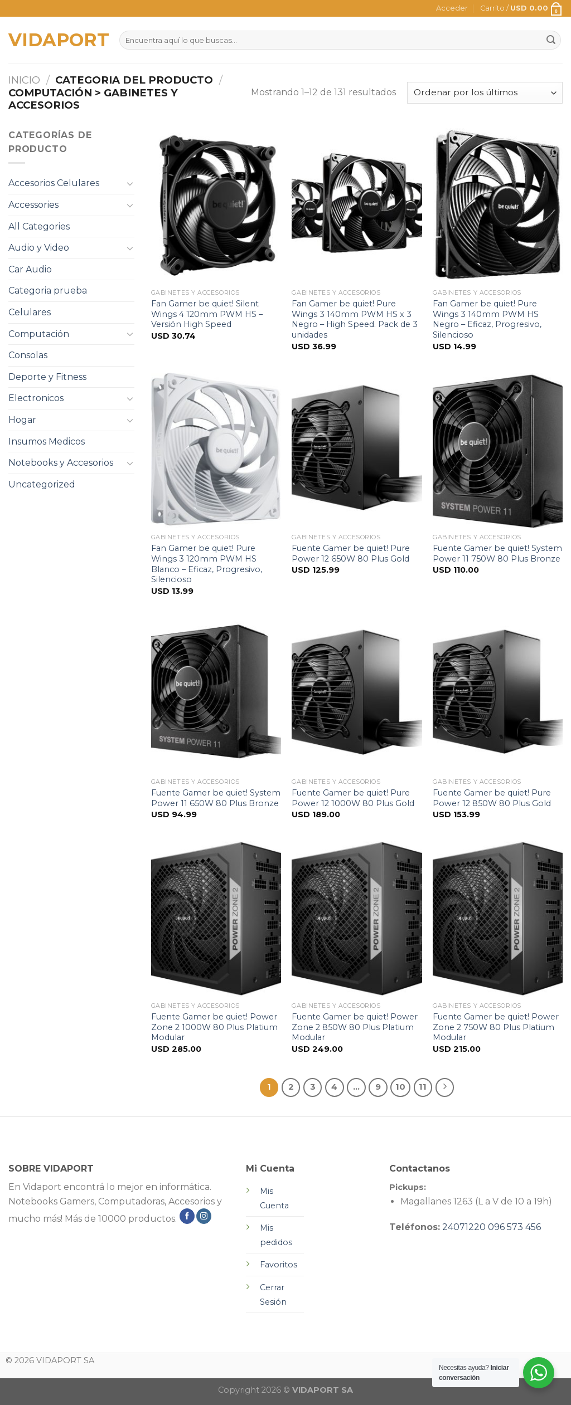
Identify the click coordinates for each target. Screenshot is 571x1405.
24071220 (464, 1227)
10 (400, 1087)
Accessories (33, 204)
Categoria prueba (47, 290)
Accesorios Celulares (53, 183)
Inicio (24, 80)
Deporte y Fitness (47, 377)
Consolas (27, 355)
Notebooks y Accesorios (60, 462)
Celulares (29, 312)
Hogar (22, 419)
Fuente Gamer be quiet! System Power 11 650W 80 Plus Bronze (215, 798)
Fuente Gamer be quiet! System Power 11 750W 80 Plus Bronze (497, 553)
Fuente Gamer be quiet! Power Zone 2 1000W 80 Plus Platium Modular (214, 1027)
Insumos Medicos (46, 441)
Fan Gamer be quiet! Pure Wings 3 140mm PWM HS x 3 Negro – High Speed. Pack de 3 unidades (355, 319)
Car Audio (30, 269)
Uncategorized (41, 484)
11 (423, 1087)
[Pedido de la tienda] (485, 93)
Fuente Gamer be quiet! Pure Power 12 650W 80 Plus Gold (351, 553)
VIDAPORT (55, 40)
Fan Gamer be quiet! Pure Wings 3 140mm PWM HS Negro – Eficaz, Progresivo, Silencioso (487, 319)
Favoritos (278, 1265)
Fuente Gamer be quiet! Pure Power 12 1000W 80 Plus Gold (353, 798)
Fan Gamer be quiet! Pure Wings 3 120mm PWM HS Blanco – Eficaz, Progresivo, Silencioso (206, 563)
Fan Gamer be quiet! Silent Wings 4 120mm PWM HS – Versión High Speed (207, 314)
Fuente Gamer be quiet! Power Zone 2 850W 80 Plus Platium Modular (355, 1027)
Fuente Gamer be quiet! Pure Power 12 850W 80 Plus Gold (492, 798)
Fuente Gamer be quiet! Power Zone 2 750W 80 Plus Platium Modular (496, 1027)
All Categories (39, 226)
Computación (38, 334)
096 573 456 (514, 1227)
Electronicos (36, 398)
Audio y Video (38, 247)
